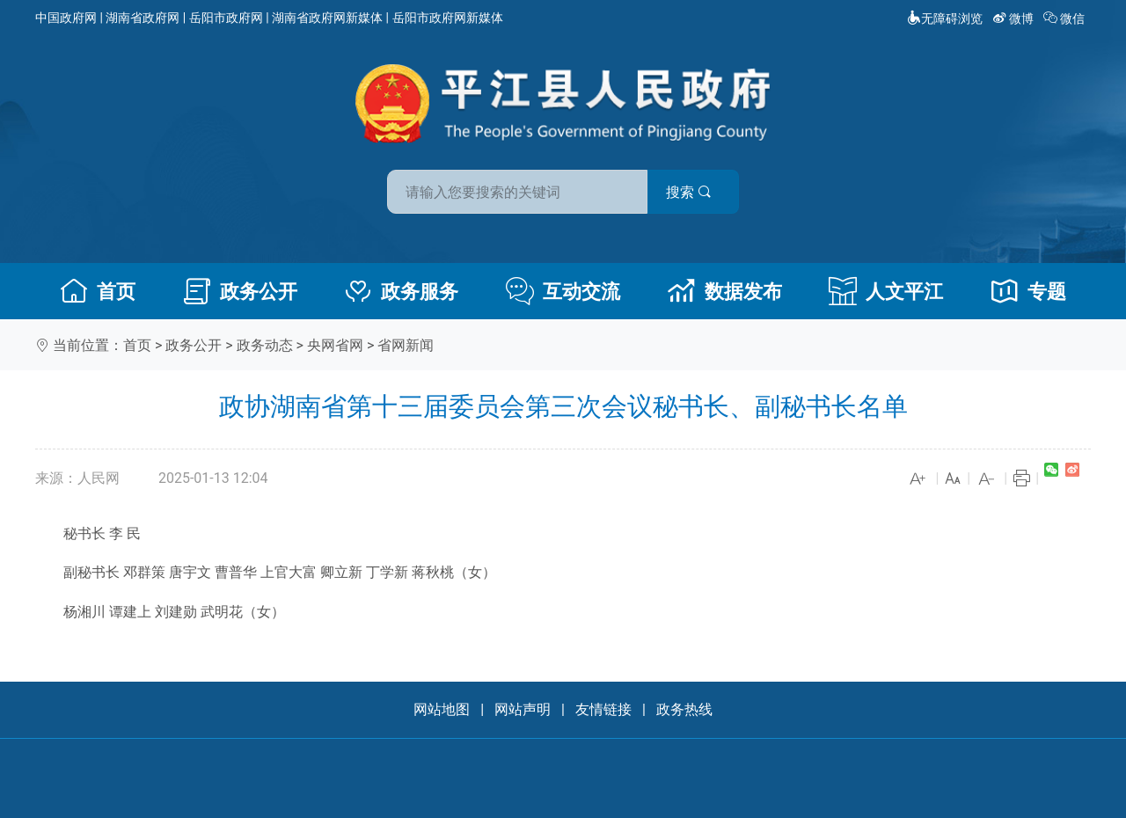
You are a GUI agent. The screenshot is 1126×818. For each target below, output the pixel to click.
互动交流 (563, 291)
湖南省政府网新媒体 (327, 18)
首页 (97, 291)
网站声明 (522, 709)
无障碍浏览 (945, 18)
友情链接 (603, 709)
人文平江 (886, 291)
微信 (1065, 18)
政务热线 (684, 709)
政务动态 (265, 345)
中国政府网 (66, 18)
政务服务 (401, 291)
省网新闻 (405, 345)
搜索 (689, 192)
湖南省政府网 (142, 18)
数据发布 (725, 291)
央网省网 (335, 345)
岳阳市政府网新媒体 (447, 18)
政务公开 (240, 291)
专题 (1028, 291)
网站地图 (441, 709)
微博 (1014, 18)
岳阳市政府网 (226, 18)
